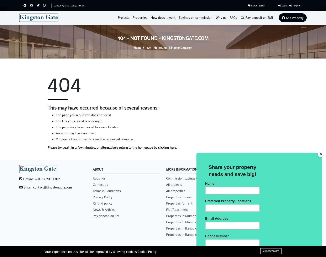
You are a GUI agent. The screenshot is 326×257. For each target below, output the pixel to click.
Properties (140, 17)
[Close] (321, 154)
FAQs (233, 17)
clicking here (167, 147)
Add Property (292, 18)
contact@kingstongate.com (69, 5)
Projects (123, 17)
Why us (221, 17)
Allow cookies (271, 251)
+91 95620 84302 (47, 179)
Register (295, 5)
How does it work (163, 17)
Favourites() (256, 5)
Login (282, 5)
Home (137, 48)
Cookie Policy (147, 251)
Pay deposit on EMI (256, 17)
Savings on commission (195, 17)
